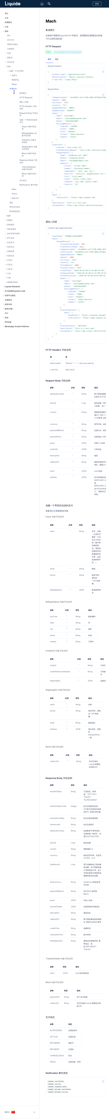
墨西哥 (9, 58)
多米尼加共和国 (13, 233)
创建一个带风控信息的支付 (28, 121)
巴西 (9, 53)
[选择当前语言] (19, 1112)
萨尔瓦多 (10, 238)
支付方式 (10, 40)
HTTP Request (26, 97)
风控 (6, 317)
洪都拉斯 (10, 251)
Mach (14, 89)
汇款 (6, 27)
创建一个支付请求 (16, 71)
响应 (56, 59)
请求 (49, 59)
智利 (9, 66)
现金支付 (15, 198)
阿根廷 (9, 220)
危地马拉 (10, 247)
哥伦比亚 (10, 62)
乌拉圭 (9, 269)
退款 (11, 202)
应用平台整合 (10, 295)
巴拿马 (9, 260)
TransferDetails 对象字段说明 (29, 168)
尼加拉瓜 (10, 256)
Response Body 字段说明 (28, 161)
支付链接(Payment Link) (15, 291)
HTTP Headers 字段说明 (28, 107)
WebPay (15, 80)
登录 (97, 4)
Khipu (14, 84)
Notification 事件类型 (29, 185)
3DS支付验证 (12, 44)
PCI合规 (8, 322)
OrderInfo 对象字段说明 (29, 141)
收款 (6, 31)
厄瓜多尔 (10, 242)
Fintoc (14, 194)
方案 (9, 278)
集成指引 (23, 93)
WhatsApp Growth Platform (17, 326)
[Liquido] (42, 4)
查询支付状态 (14, 207)
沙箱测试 (10, 49)
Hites (14, 189)
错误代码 (8, 304)
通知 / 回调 (24, 102)
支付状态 (23, 180)
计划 (9, 273)
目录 (14, 92)
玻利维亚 (10, 224)
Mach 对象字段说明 (29, 154)
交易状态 (8, 300)
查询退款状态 (14, 211)
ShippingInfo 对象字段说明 (29, 148)
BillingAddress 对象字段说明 (29, 134)
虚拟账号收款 (12, 282)
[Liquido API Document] (12, 3)
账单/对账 (9, 309)
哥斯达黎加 (11, 229)
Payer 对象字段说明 (29, 127)
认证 (6, 18)
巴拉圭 (9, 264)
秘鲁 (9, 216)
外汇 (6, 313)
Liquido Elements (12, 286)
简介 (6, 13)
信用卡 (14, 75)
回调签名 (8, 22)
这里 (105, 491)
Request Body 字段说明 (29, 114)
